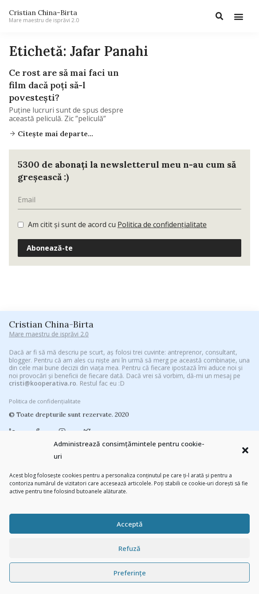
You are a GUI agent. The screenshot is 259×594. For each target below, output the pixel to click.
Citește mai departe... (54, 133)
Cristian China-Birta (44, 16)
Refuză (129, 548)
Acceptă (130, 523)
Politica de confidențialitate (162, 224)
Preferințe (130, 572)
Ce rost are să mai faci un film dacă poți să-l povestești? (64, 85)
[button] (245, 450)
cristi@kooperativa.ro (42, 414)
